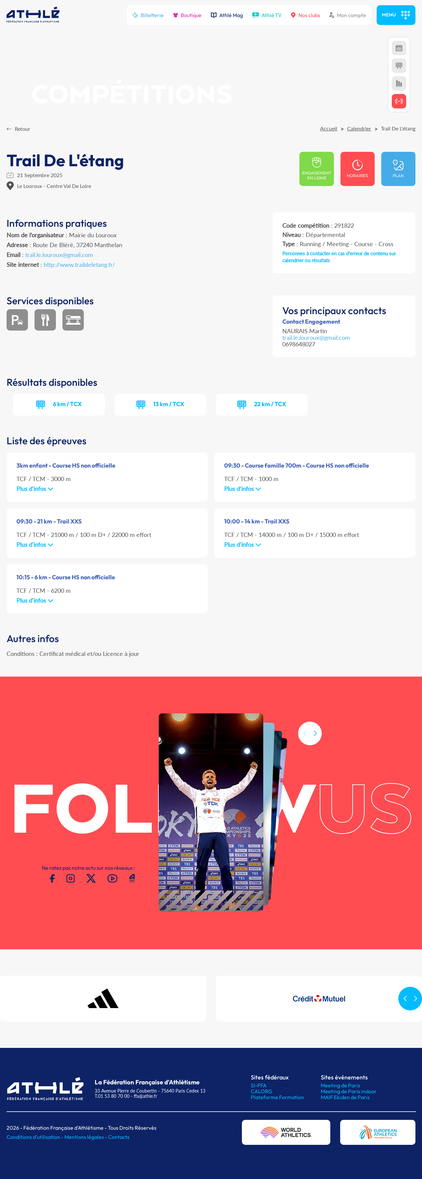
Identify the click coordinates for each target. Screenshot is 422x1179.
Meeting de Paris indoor (349, 1091)
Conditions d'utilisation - (35, 1137)
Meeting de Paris (340, 1085)
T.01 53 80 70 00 (112, 1096)
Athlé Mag (227, 15)
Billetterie (148, 15)
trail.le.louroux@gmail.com (59, 254)
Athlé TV (267, 15)
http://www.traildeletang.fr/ (79, 264)
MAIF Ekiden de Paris (345, 1097)
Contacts (118, 1137)
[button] (315, 756)
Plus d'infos (35, 488)
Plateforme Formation (277, 1097)
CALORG (261, 1091)
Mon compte (347, 15)
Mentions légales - (86, 1137)
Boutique (187, 15)
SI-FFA (259, 1085)
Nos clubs (305, 15)
